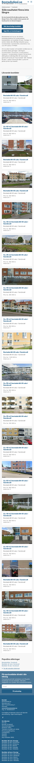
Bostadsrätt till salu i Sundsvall (15, 95)
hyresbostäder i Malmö (16, 54)
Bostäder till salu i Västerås (10, 749)
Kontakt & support (7, 724)
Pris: (4, 100)
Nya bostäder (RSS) (8, 737)
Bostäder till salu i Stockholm (10, 742)
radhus (9, 45)
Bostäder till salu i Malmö (9, 745)
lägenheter (23, 43)
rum (3, 45)
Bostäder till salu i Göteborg (10, 744)
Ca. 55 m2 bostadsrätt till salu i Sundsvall (15, 384)
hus (28, 43)
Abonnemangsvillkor (8, 726)
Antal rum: (6, 102)
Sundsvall (14, 7)
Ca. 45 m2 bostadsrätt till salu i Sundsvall (15, 320)
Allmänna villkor (6, 727)
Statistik (4, 734)
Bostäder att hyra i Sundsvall (10, 664)
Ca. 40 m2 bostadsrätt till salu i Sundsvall (15, 223)
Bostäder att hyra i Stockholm (11, 754)
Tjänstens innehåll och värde (10, 729)
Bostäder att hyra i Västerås (10, 760)
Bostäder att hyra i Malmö (10, 757)
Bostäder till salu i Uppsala (10, 747)
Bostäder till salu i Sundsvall (10, 666)
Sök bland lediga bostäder (12, 26)
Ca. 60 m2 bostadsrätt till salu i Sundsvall (15, 127)
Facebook (3, 717)
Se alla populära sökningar (12, 668)
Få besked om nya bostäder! (28, 2)
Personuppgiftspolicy (8, 731)
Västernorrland (6, 7)
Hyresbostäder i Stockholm (10, 52)
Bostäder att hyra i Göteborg (10, 755)
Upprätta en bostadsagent (12, 31)
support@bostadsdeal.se (9, 708)
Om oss (4, 722)
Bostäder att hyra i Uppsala (10, 758)
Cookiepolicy (6, 732)
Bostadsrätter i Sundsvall (9, 662)
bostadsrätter (15, 43)
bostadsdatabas (23, 3)
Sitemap (4, 735)
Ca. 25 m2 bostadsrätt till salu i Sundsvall (15, 256)
